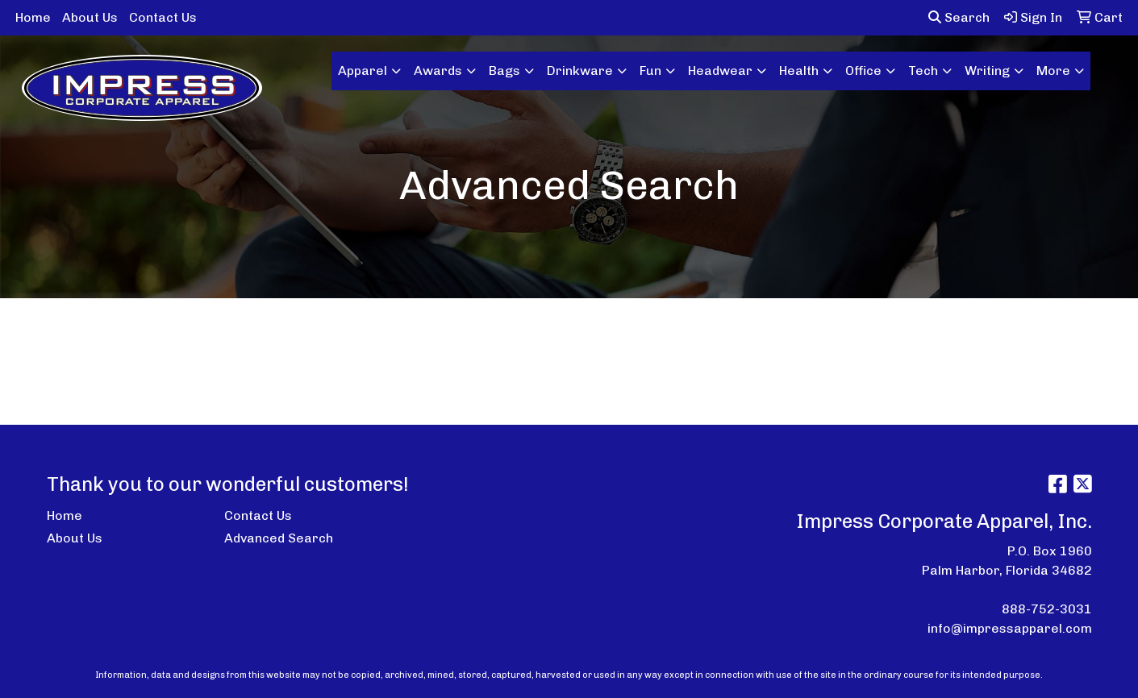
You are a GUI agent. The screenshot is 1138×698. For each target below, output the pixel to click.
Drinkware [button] (580, 70)
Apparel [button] (362, 70)
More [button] (1053, 70)
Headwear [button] (720, 70)
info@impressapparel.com (1009, 628)
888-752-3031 (1047, 609)
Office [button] (863, 70)
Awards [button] (438, 70)
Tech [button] (923, 70)
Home (33, 17)
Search (959, 17)
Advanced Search (278, 538)
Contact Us (163, 17)
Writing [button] (987, 70)
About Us (90, 17)
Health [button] (799, 70)
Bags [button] (504, 70)
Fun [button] (650, 70)
